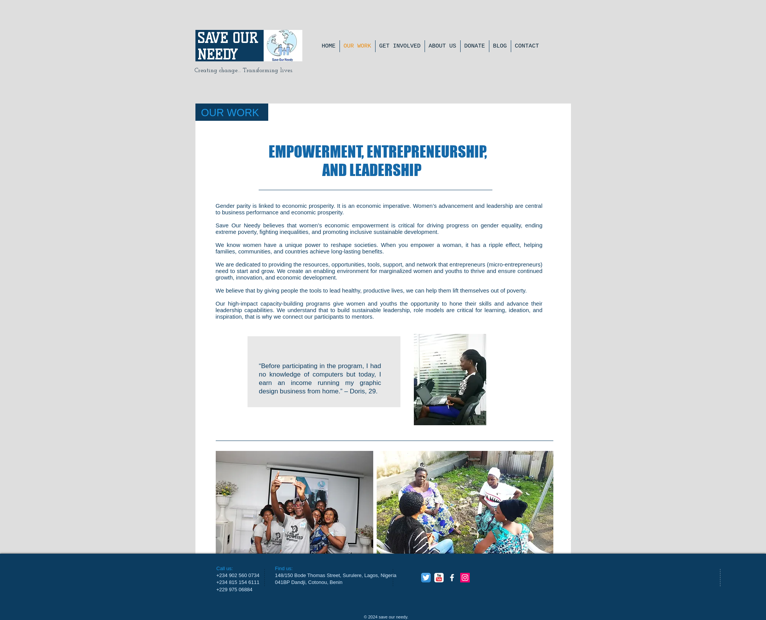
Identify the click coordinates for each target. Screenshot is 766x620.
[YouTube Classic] (439, 577)
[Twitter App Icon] (426, 577)
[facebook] (452, 577)
